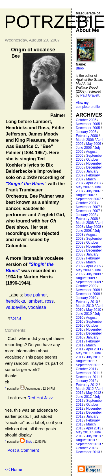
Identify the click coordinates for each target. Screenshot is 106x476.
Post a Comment (23, 450)
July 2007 (93, 191)
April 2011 (93, 349)
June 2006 (84, 148)
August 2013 (85, 440)
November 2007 (88, 207)
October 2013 (86, 448)
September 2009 (88, 282)
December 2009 (88, 294)
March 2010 (85, 306)
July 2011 (93, 357)
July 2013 (93, 436)
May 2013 (83, 432)
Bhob (28, 441)
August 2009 (85, 278)
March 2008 (85, 223)
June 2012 (84, 397)
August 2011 (85, 361)
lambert (34, 301)
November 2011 (88, 373)
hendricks (15, 301)
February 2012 (87, 385)
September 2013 (88, 444)
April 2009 (93, 266)
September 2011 (88, 365)
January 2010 (86, 298)
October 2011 (86, 369)
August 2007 (85, 195)
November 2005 (88, 124)
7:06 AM (15, 318)
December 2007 (88, 211)
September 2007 (88, 199)
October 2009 (86, 286)
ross (49, 301)
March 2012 (85, 389)
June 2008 (84, 231)
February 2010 (87, 302)
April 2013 (93, 428)
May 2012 (93, 393)
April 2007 (93, 183)
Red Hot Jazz (40, 397)
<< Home (13, 469)
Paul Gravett (89, 95)
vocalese (37, 307)
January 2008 (86, 215)
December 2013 (88, 452)
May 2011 (83, 353)
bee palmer (35, 294)
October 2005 (86, 120)
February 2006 (87, 136)
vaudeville (16, 307)
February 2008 (87, 219)
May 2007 (83, 187)
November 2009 (88, 290)
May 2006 (93, 144)
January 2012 (86, 381)
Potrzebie (54, 21)
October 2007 (86, 203)
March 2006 (85, 140)
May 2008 (93, 227)
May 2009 (83, 270)
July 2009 (93, 274)
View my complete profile (88, 105)
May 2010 (93, 310)
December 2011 (88, 377)
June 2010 (84, 314)
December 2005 (88, 128)
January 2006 (86, 132)
